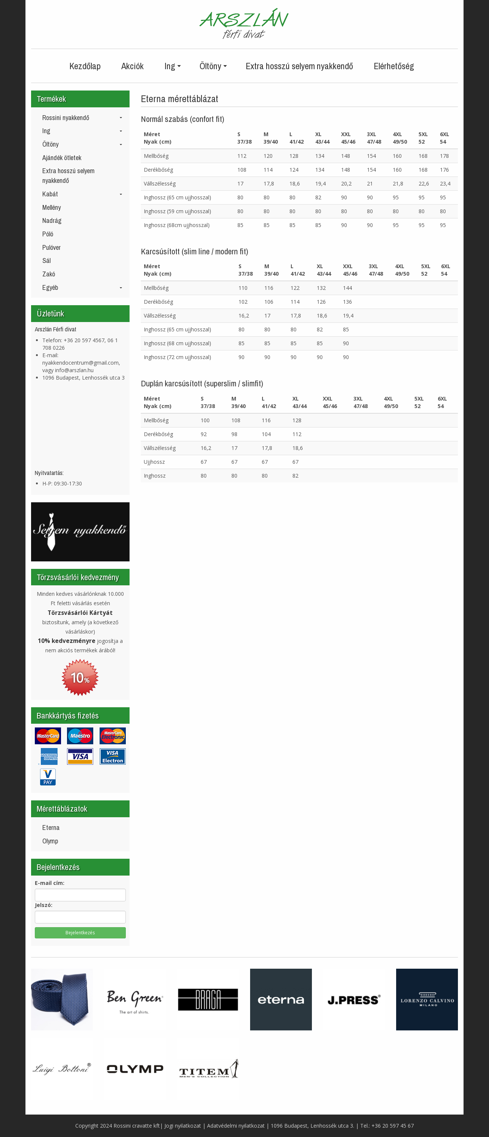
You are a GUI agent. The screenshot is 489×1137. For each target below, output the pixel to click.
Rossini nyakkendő (82, 117)
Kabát (82, 194)
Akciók (132, 66)
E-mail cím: (49, 882)
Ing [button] (172, 66)
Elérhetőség (394, 66)
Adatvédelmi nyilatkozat (236, 1125)
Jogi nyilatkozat (182, 1125)
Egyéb (82, 287)
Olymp (50, 841)
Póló (47, 234)
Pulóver (51, 247)
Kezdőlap (85, 66)
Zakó (48, 274)
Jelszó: (43, 904)
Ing (82, 130)
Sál (46, 260)
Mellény (51, 207)
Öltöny (82, 144)
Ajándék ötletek (61, 157)
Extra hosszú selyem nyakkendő (299, 66)
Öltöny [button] (213, 66)
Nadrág (51, 220)
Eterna (51, 827)
